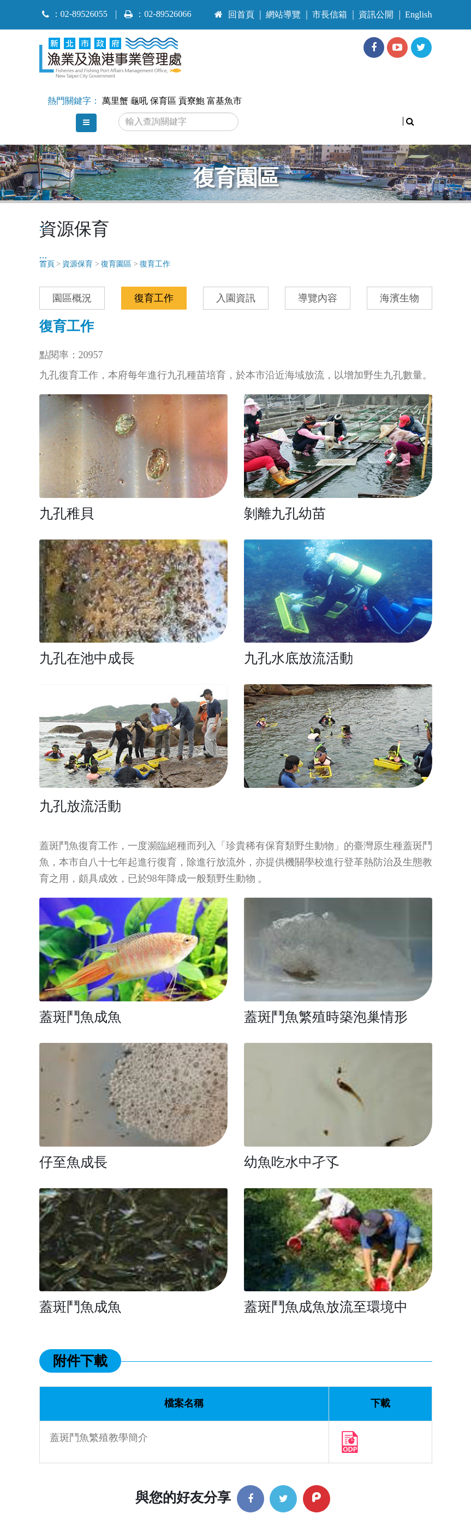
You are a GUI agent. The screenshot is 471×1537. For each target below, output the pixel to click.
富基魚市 (224, 101)
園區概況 (72, 298)
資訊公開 (376, 15)
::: (197, 9)
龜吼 (139, 101)
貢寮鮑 (191, 101)
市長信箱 (329, 15)
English (418, 15)
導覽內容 (317, 298)
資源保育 (77, 264)
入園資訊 (235, 298)
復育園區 (116, 264)
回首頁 (234, 15)
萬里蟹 (115, 101)
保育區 (163, 101)
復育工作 (155, 264)
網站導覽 (283, 15)
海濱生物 (399, 298)
